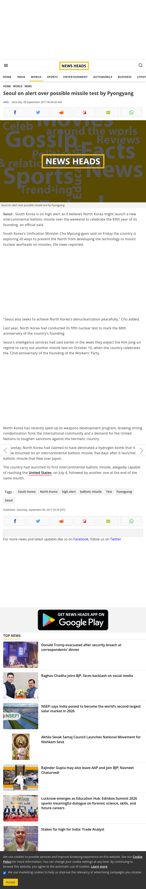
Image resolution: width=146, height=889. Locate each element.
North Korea (48, 492)
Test (109, 492)
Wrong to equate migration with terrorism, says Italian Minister (5, 450)
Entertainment (75, 77)
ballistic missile (91, 492)
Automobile (102, 77)
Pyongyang (124, 492)
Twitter (115, 539)
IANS (6, 102)
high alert (69, 492)
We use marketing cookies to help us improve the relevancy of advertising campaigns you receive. (75, 872)
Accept (10, 882)
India (21, 77)
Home (7, 77)
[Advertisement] (73, 29)
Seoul (9, 500)
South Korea (27, 492)
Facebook (80, 539)
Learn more (99, 866)
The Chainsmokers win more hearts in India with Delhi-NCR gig (140, 450)
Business (124, 77)
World (36, 77)
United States (40, 472)
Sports (52, 77)
